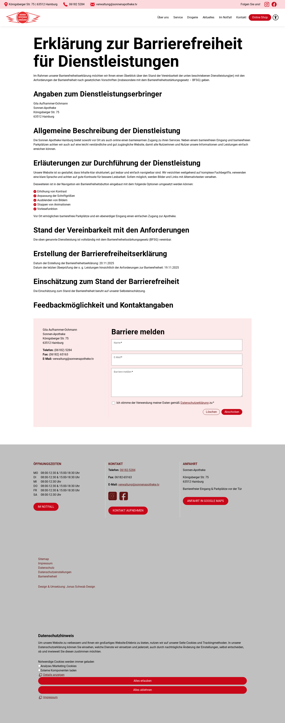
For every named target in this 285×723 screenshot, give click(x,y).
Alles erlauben (143, 680)
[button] (266, 4)
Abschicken (231, 412)
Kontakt (241, 17)
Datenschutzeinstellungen (54, 572)
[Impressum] (48, 697)
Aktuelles (208, 17)
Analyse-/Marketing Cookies (59, 666)
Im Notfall (225, 17)
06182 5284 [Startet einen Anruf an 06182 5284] (77, 4)
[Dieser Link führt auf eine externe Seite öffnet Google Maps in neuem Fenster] (205, 501)
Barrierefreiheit (47, 576)
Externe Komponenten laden (59, 670)
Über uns (163, 17)
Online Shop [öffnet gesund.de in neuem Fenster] (260, 17)
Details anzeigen (54, 674)
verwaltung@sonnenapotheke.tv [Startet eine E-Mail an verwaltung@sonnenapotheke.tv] (116, 4)
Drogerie (192, 17)
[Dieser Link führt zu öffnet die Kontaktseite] (128, 511)
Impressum (45, 563)
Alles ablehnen (142, 690)
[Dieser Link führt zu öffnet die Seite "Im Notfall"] (46, 507)
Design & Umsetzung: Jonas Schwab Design (66, 586)
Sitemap (43, 559)
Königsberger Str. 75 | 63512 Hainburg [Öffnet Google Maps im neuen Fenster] (33, 4)
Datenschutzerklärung (194, 402)
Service (178, 17)
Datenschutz (46, 567)
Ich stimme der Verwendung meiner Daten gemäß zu (165, 402)
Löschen (211, 412)
